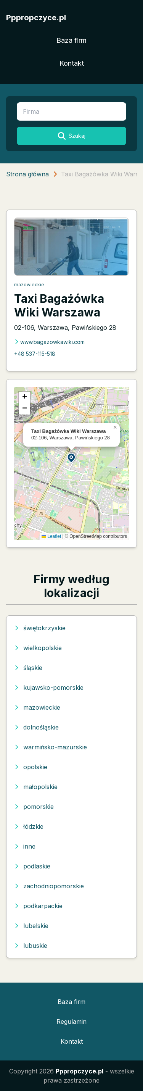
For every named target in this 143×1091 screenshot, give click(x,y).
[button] (72, 457)
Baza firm (71, 40)
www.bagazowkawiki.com (49, 342)
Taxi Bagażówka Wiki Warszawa (59, 305)
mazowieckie (29, 284)
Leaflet (51, 536)
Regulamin (71, 1021)
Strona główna (27, 174)
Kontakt (71, 63)
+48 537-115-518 (34, 353)
